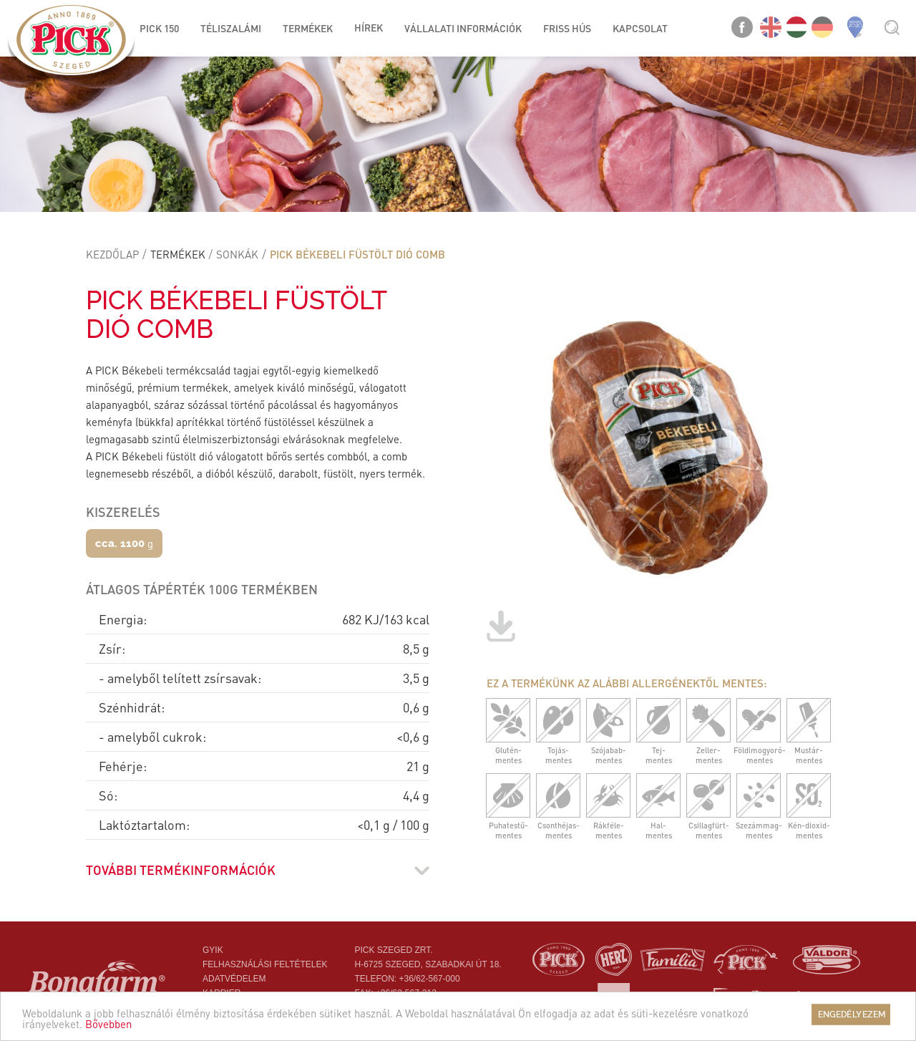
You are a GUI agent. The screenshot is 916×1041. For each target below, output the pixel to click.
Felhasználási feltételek (265, 964)
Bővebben (108, 1028)
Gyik (213, 950)
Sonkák (237, 254)
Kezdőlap (112, 254)
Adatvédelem (234, 979)
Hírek (368, 27)
